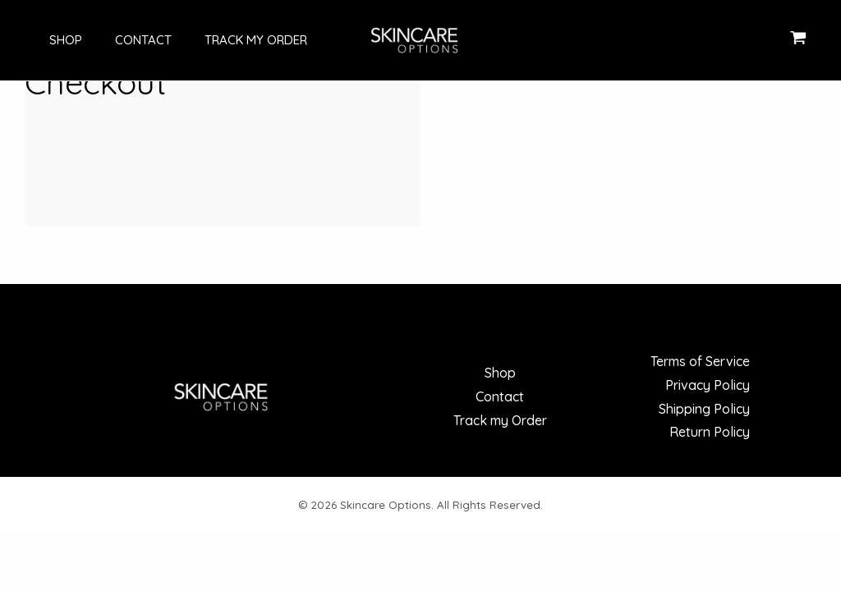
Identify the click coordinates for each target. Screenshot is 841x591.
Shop (49, 40)
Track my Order (223, 40)
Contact (118, 40)
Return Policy (709, 432)
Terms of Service (700, 361)
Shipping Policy (704, 409)
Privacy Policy (707, 385)
